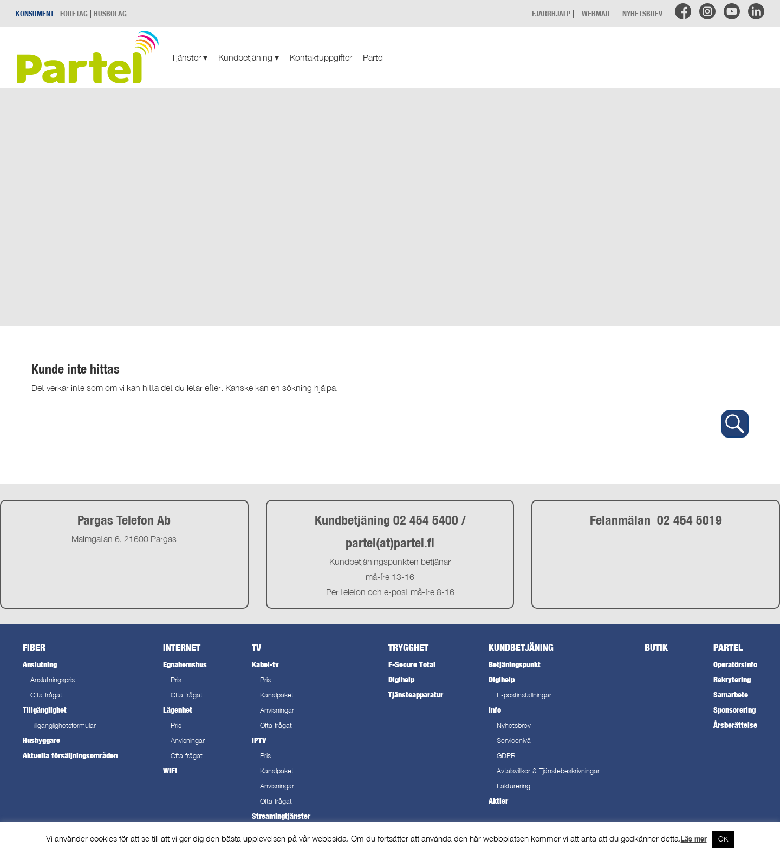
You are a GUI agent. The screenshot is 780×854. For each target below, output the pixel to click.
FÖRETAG (74, 13)
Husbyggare (41, 740)
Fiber (34, 647)
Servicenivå (514, 740)
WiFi (170, 770)
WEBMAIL (596, 13)
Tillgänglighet (45, 709)
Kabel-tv (265, 664)
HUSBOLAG (110, 13)
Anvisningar (188, 740)
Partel (373, 57)
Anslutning (40, 664)
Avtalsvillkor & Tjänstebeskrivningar (548, 771)
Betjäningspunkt (515, 664)
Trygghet (408, 647)
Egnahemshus (185, 664)
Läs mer (694, 838)
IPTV (259, 740)
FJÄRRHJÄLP (551, 13)
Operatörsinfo (735, 664)
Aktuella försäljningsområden (70, 755)
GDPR (506, 756)
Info (495, 709)
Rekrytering (732, 679)
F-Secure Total (411, 664)
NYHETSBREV (642, 13)
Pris (176, 680)
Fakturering (513, 786)
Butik (656, 647)
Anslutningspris (52, 680)
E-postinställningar (524, 695)
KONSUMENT (35, 13)
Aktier (498, 800)
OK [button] (723, 839)
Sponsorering (734, 709)
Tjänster (189, 57)
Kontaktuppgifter (321, 57)
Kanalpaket (277, 695)
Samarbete (730, 694)
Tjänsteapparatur (415, 694)
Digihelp (401, 679)
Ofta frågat (46, 695)
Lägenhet (177, 709)
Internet (181, 647)
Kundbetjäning (248, 57)
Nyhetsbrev (514, 725)
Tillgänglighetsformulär (63, 725)
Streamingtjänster (281, 815)
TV (256, 647)
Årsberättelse (735, 724)
